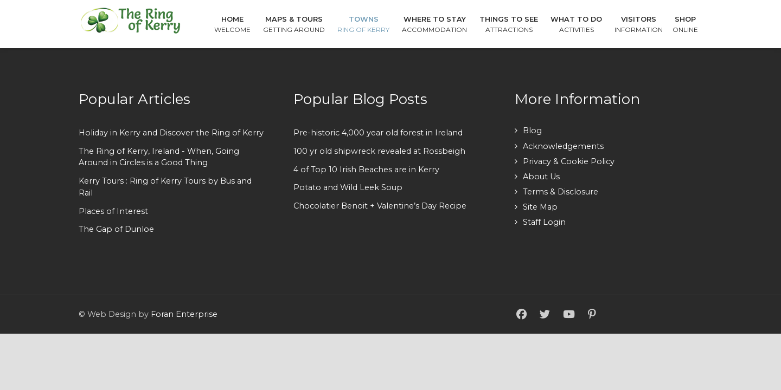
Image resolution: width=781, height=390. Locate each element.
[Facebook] (521, 315)
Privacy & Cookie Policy (568, 161)
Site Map (540, 207)
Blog (532, 130)
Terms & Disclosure (560, 192)
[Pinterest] (591, 315)
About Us (541, 176)
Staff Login (544, 222)
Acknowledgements (563, 146)
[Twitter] (544, 315)
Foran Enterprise (184, 314)
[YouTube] (569, 315)
